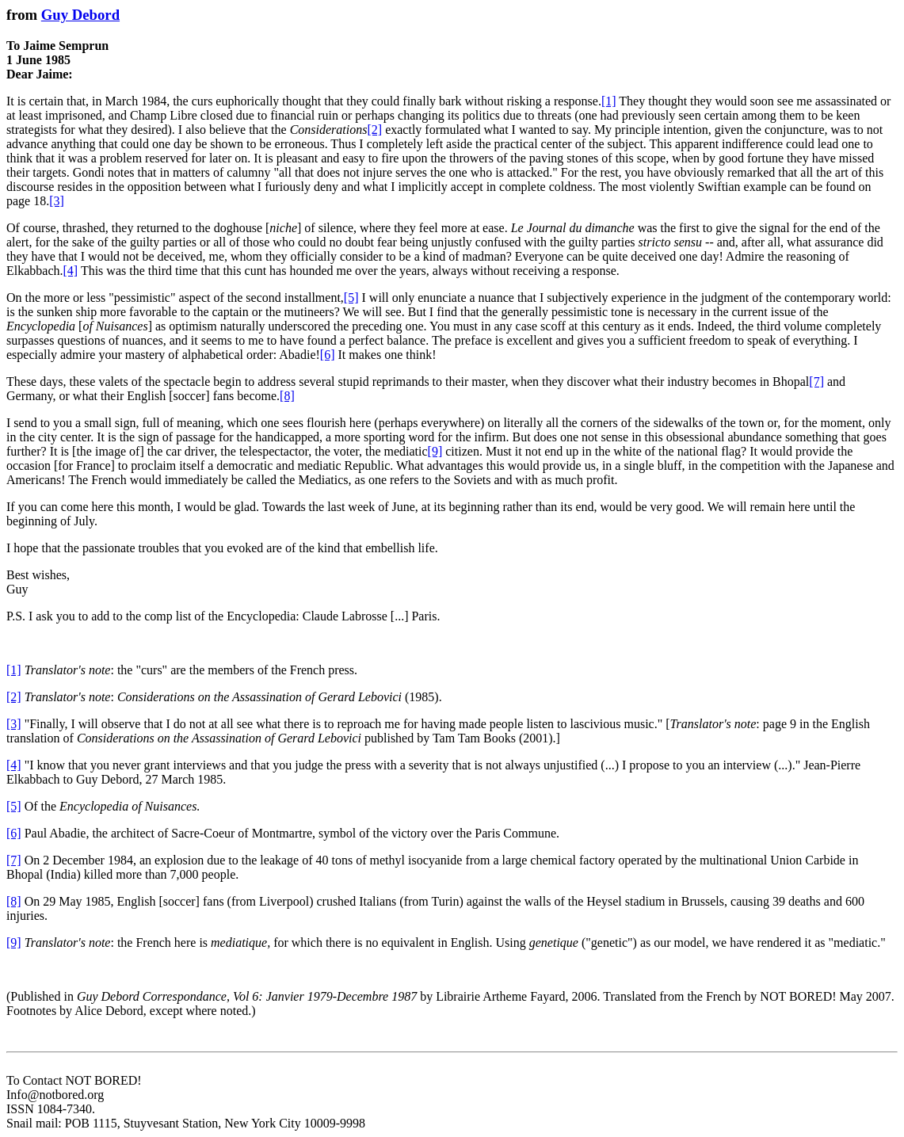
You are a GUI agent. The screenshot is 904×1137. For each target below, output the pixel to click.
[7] (816, 381)
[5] (351, 297)
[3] (56, 201)
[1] (608, 101)
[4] (70, 270)
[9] (435, 451)
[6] (327, 354)
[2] (374, 129)
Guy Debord (80, 14)
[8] (287, 396)
